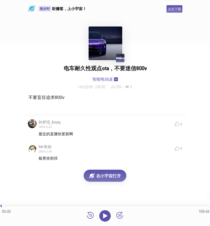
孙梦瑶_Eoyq (49, 122)
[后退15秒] (90, 216)
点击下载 (174, 9)
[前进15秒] (119, 216)
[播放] (105, 216)
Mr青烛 (45, 146)
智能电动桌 (102, 79)
